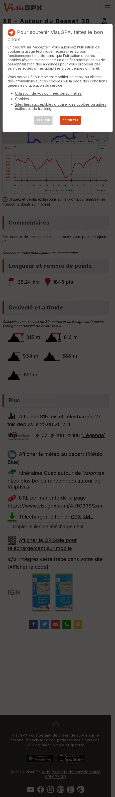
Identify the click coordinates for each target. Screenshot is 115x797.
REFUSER (43, 120)
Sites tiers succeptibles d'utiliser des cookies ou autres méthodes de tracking (60, 106)
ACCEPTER (70, 120)
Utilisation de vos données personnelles (48, 93)
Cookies (22, 99)
